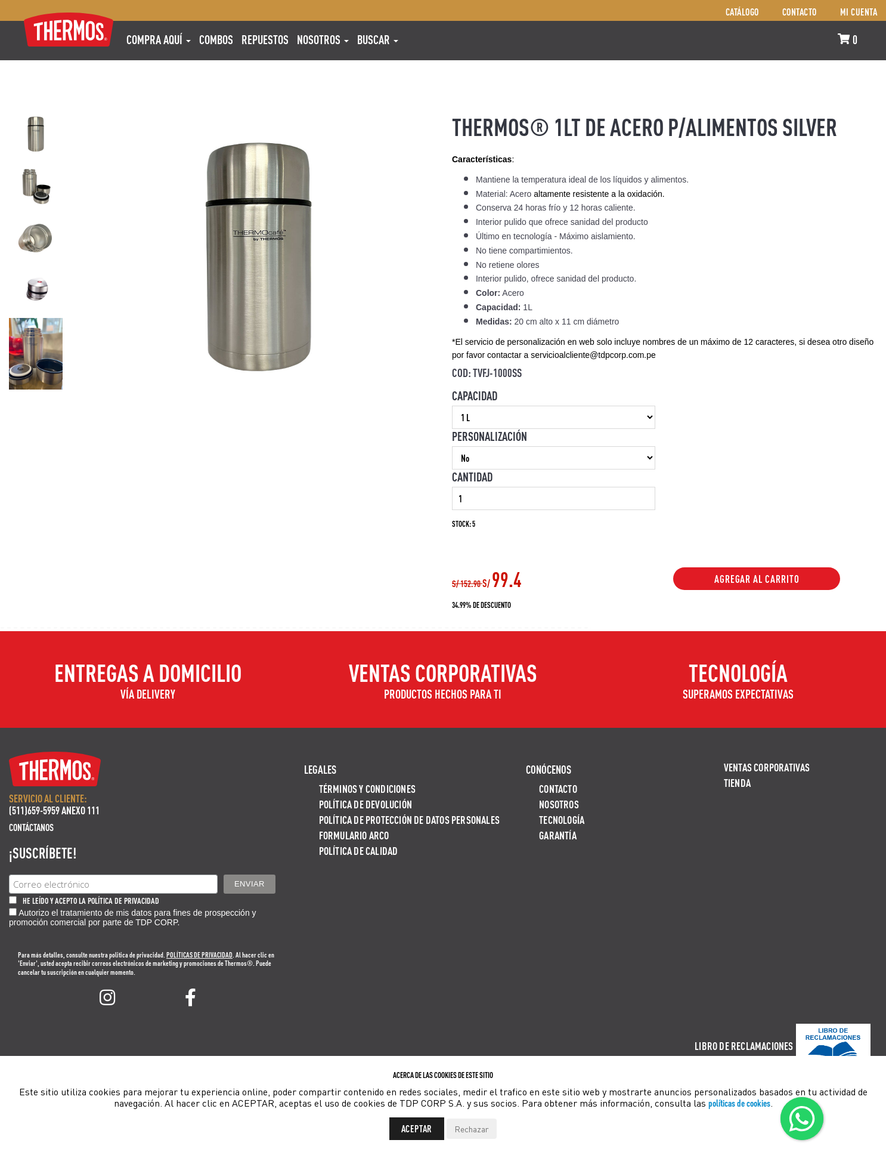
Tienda (737, 782)
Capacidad (474, 395)
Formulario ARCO (354, 835)
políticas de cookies (739, 1103)
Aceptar (417, 1128)
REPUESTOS (265, 39)
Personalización (489, 436)
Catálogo (742, 11)
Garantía (558, 835)
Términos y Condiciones (367, 788)
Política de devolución (365, 804)
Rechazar (471, 1128)
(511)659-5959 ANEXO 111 (54, 810)
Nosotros (323, 39)
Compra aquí (158, 39)
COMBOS (216, 39)
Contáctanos (31, 827)
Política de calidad (358, 850)
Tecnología (561, 819)
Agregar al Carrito (756, 578)
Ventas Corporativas (767, 767)
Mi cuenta (859, 11)
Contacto (799, 11)
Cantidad (472, 477)
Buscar (377, 39)
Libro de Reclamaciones (744, 1045)
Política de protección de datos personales (409, 819)
